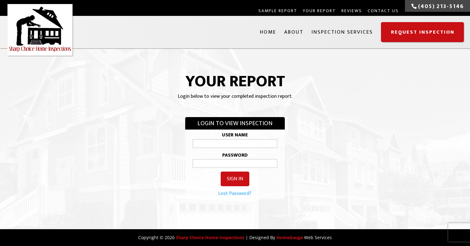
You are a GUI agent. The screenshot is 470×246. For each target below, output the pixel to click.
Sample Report (277, 10)
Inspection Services (342, 32)
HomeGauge (289, 237)
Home (268, 32)
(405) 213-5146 (441, 6)
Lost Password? (234, 193)
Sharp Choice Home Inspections (210, 237)
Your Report (319, 10)
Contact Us (383, 10)
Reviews (351, 10)
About (293, 32)
